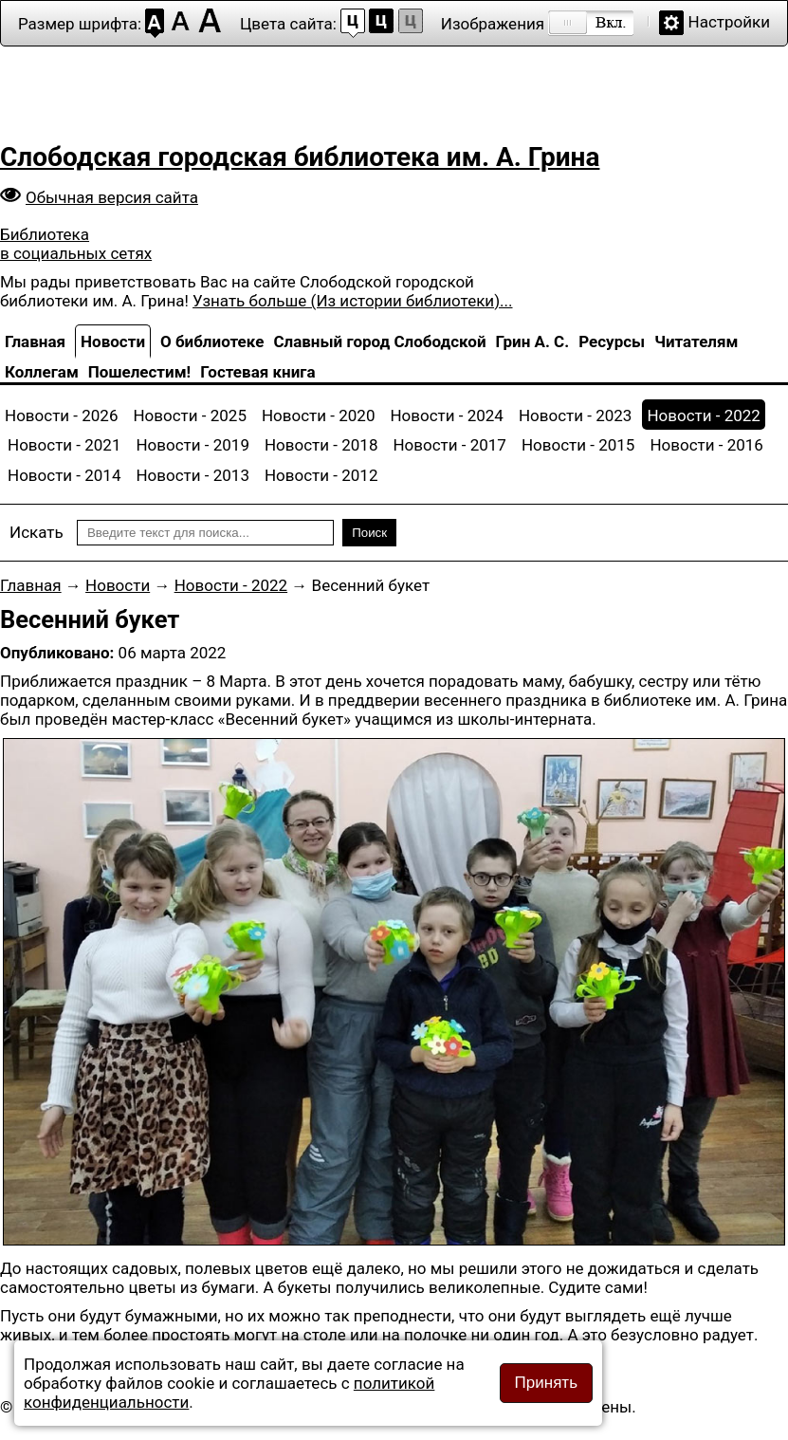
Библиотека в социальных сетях (76, 244)
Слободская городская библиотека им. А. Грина (299, 157)
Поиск (369, 533)
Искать (36, 532)
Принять (546, 1383)
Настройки (729, 21)
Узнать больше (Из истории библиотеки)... (352, 300)
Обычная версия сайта (112, 197)
